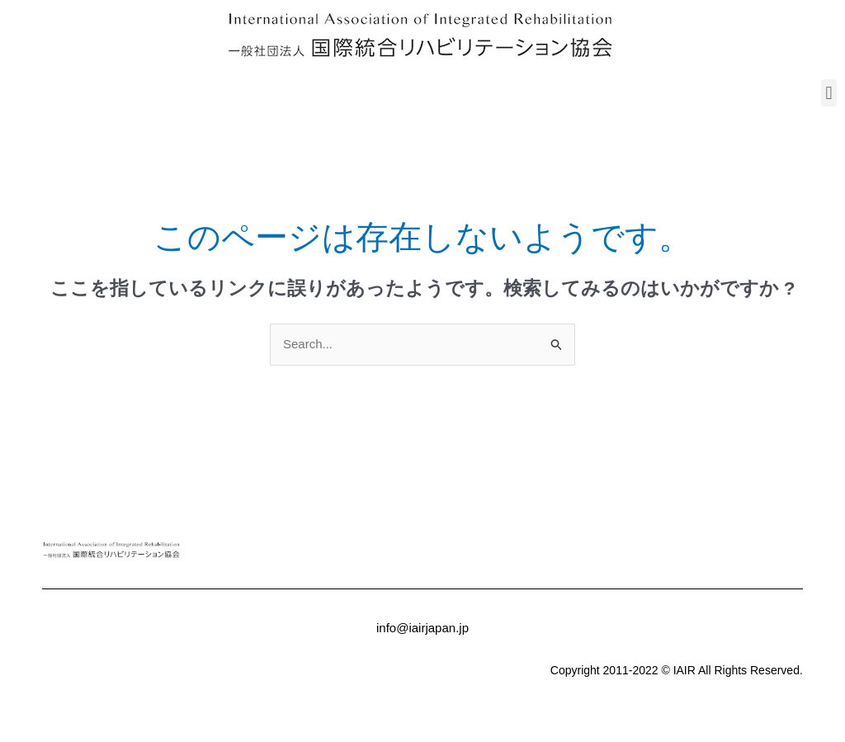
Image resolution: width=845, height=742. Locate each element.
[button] (829, 92)
